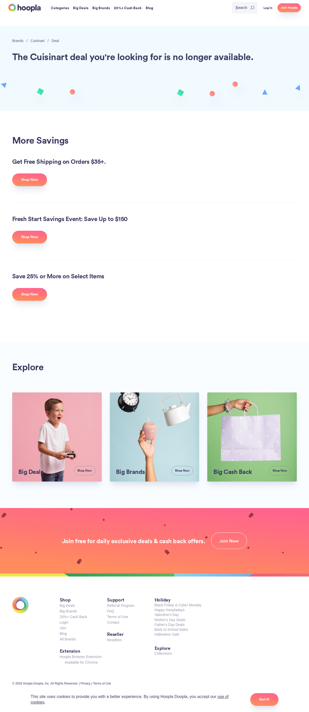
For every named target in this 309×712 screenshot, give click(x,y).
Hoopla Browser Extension (81, 657)
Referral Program (120, 606)
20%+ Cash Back (73, 617)
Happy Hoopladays (170, 610)
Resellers (114, 640)
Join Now (229, 541)
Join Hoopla (289, 7)
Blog (63, 634)
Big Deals (67, 606)
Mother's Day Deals (170, 620)
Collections (163, 653)
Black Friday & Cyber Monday (178, 605)
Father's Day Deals (170, 625)
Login (64, 622)
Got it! (264, 699)
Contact (113, 622)
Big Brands (68, 611)
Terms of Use (117, 617)
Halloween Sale (167, 634)
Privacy (86, 683)
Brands (17, 41)
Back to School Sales (171, 629)
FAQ (110, 611)
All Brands (68, 639)
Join (63, 628)
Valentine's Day (167, 615)
